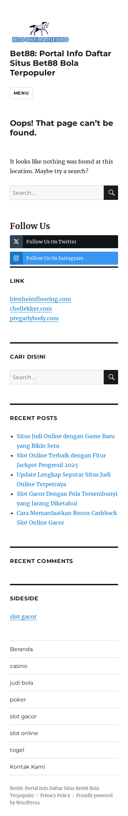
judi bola (21, 683)
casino (18, 666)
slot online (24, 733)
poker (18, 699)
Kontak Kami (27, 767)
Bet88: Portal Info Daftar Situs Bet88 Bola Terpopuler (60, 63)
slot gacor (23, 616)
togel (17, 750)
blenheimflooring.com (40, 299)
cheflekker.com (31, 308)
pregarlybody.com (34, 318)
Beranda (21, 649)
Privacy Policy (55, 796)
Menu (21, 93)
